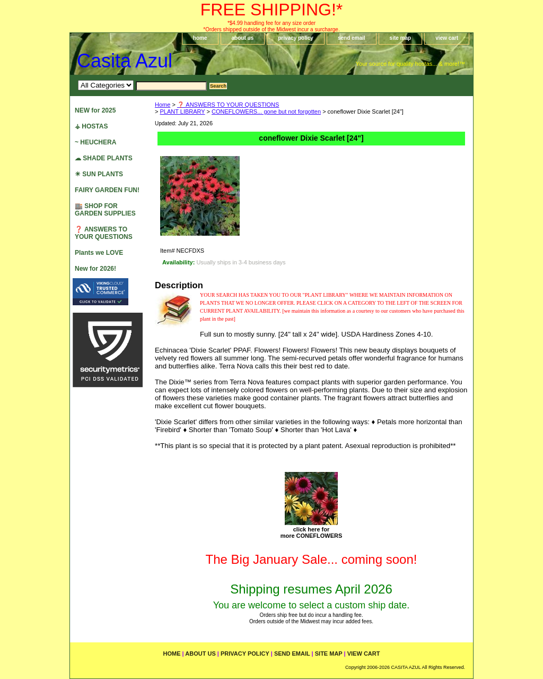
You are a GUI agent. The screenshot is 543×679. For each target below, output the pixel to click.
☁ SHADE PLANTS (104, 158)
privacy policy (295, 38)
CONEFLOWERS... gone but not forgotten (266, 111)
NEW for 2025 (95, 110)
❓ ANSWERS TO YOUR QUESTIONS (228, 104)
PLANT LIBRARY (182, 111)
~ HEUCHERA (95, 142)
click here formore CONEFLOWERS (312, 532)
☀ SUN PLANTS (99, 174)
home (200, 38)
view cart (446, 38)
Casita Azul (124, 61)
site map (400, 38)
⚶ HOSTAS (91, 126)
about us (243, 38)
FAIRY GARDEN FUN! (107, 190)
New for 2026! (95, 268)
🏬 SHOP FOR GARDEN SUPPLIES (105, 209)
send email (351, 38)
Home (162, 104)
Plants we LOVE (99, 252)
